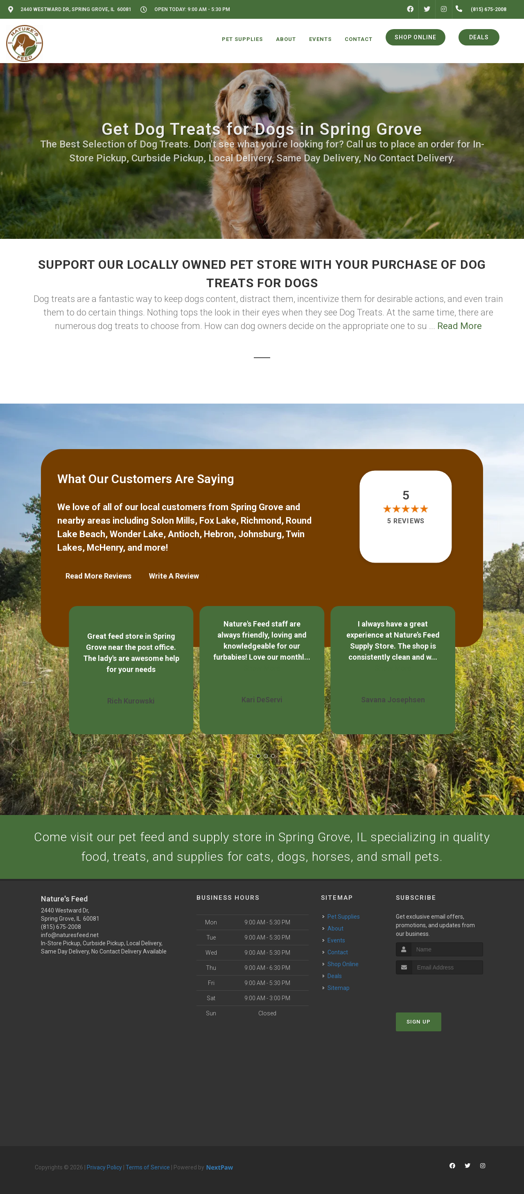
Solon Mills (173, 520)
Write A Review (174, 576)
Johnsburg (260, 534)
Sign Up (419, 1022)
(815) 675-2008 (61, 927)
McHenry (105, 548)
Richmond (261, 520)
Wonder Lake (136, 534)
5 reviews (406, 521)
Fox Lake (217, 520)
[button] (251, 756)
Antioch (183, 534)
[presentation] (439, 989)
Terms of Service (148, 1167)
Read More (459, 326)
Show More (262, 668)
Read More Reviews (98, 576)
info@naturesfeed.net (70, 935)
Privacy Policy (104, 1167)
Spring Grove (256, 507)
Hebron (219, 534)
